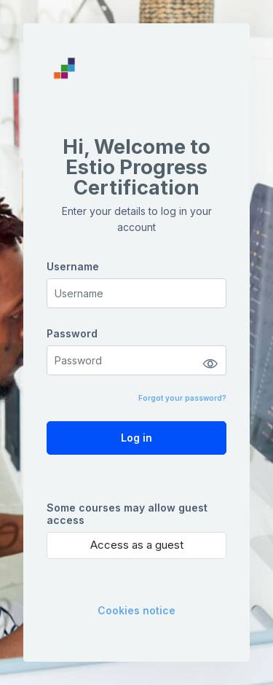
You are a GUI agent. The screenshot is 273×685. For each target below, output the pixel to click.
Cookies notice (136, 610)
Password (72, 333)
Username (73, 266)
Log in (136, 437)
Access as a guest (136, 545)
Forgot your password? (182, 398)
